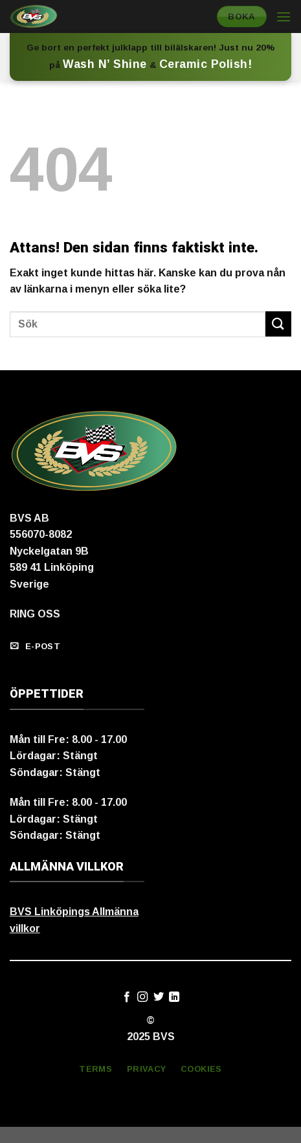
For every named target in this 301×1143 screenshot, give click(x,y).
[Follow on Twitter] (158, 997)
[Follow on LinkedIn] (174, 997)
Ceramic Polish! (205, 64)
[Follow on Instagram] (142, 997)
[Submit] (278, 324)
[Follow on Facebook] (127, 997)
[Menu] (283, 16)
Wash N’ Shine (105, 64)
